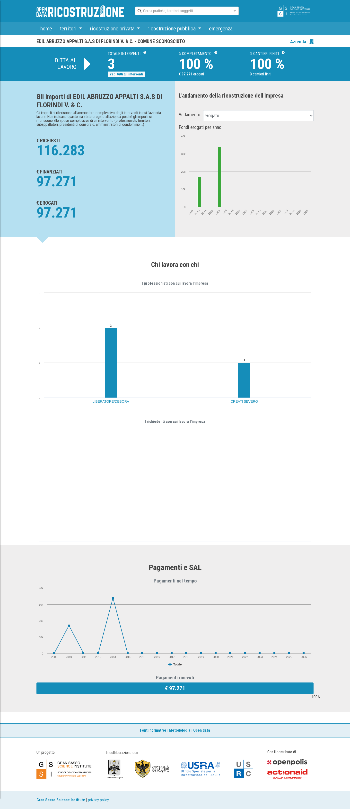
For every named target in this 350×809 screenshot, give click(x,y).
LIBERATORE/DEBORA (111, 401)
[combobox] (182, 11)
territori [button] (69, 28)
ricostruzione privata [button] (113, 28)
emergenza (221, 28)
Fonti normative (153, 730)
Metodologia (179, 730)
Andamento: (190, 114)
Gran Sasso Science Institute (60, 800)
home (46, 28)
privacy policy (98, 800)
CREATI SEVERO (244, 401)
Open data (201, 730)
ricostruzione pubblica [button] (172, 28)
